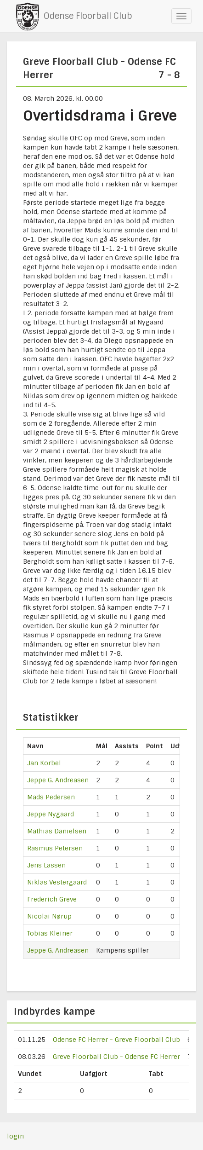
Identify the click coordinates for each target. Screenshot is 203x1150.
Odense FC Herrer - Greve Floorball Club (116, 1039)
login (15, 1136)
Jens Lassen (46, 865)
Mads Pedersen (51, 797)
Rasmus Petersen (55, 848)
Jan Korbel (44, 763)
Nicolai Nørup (49, 916)
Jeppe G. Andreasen (58, 780)
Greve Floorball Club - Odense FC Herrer (116, 1056)
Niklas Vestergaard (57, 882)
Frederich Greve (52, 899)
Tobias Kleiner (50, 933)
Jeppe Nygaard (50, 814)
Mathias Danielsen (56, 831)
